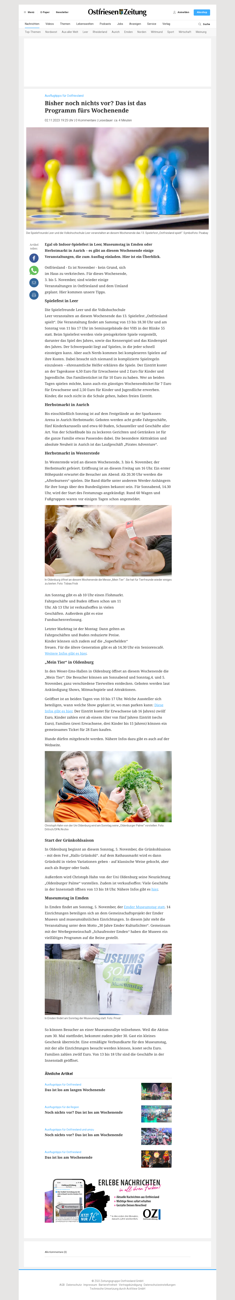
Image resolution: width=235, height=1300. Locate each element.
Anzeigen (135, 24)
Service (151, 24)
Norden (141, 32)
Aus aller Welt (70, 32)
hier (154, 889)
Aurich (116, 32)
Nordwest (51, 32)
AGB (62, 1285)
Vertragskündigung (130, 1285)
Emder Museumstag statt (144, 907)
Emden (128, 32)
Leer (85, 32)
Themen (65, 24)
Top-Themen (33, 32)
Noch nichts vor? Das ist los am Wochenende (84, 1112)
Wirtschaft (185, 32)
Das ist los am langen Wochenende (75, 1089)
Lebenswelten (85, 24)
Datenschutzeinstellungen (160, 1285)
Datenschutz (74, 1285)
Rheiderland (100, 32)
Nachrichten (32, 24)
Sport (170, 32)
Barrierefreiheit (108, 1285)
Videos (50, 24)
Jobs (120, 24)
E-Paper (45, 12)
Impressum (90, 1285)
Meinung (201, 32)
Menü (28, 12)
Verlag (166, 24)
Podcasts (105, 24)
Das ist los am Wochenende (68, 1157)
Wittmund (157, 32)
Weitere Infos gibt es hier (65, 653)
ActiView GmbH (136, 1289)
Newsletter (62, 12)
